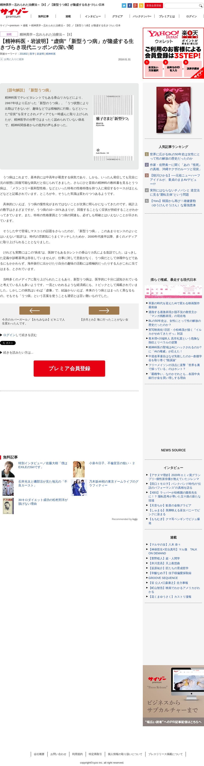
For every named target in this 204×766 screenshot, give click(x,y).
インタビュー (93, 16)
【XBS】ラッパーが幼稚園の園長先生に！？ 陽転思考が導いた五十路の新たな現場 (175, 496)
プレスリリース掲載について (165, 754)
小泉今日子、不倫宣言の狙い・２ (112, 463)
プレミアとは (167, 16)
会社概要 (39, 754)
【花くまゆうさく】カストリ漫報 (170, 596)
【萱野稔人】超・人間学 (164, 558)
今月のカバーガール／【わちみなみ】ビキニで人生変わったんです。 (33, 321)
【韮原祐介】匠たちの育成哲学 (168, 568)
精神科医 (51, 53)
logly (134, 519)
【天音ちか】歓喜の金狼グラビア (170, 505)
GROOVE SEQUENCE (163, 578)
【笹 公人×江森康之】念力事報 (168, 582)
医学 (32, 53)
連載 (68, 16)
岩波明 (40, 53)
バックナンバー (142, 16)
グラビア (117, 16)
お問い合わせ (58, 754)
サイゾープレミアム (14, 13)
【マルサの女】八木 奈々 (165, 544)
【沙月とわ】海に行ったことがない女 (104, 319)
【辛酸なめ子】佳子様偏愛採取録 (170, 573)
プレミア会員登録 (69, 368)
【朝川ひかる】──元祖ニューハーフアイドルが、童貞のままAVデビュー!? (175, 180)
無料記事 (43, 16)
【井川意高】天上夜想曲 (164, 563)
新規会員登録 (153, 5)
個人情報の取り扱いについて (125, 754)
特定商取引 (95, 754)
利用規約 (77, 754)
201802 (24, 53)
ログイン (9, 335)
